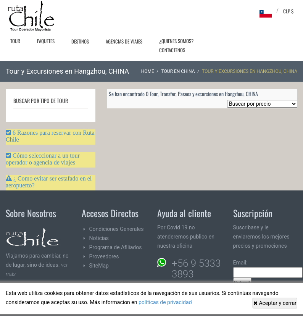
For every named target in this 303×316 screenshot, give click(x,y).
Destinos (80, 41)
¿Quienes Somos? (176, 41)
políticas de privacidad (165, 302)
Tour (15, 41)
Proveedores (104, 256)
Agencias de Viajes (124, 41)
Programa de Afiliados (115, 247)
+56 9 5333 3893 (196, 269)
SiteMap (99, 266)
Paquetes (46, 41)
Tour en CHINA (178, 71)
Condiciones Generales (116, 229)
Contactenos (172, 50)
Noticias (99, 238)
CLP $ (288, 11)
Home (147, 71)
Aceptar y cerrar (275, 303)
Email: (268, 269)
